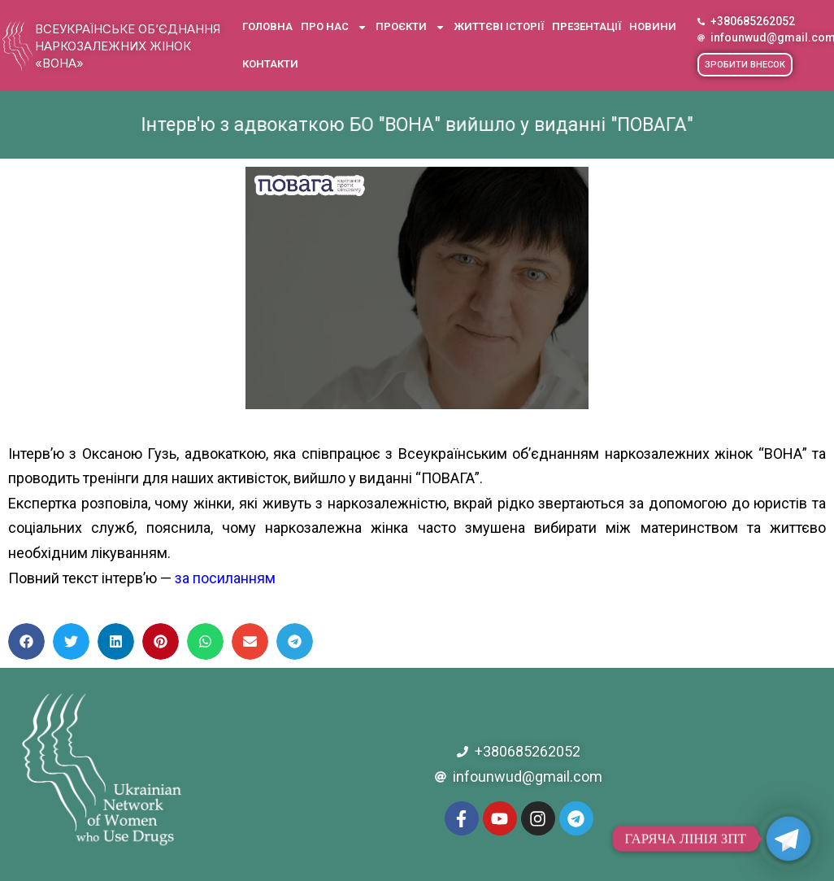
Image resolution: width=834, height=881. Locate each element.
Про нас (334, 27)
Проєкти (410, 27)
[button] (745, 64)
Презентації (586, 26)
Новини (652, 26)
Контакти (270, 64)
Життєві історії (499, 26)
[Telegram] (788, 839)
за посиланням (225, 578)
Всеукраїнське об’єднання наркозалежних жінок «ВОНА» (127, 46)
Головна (267, 26)
